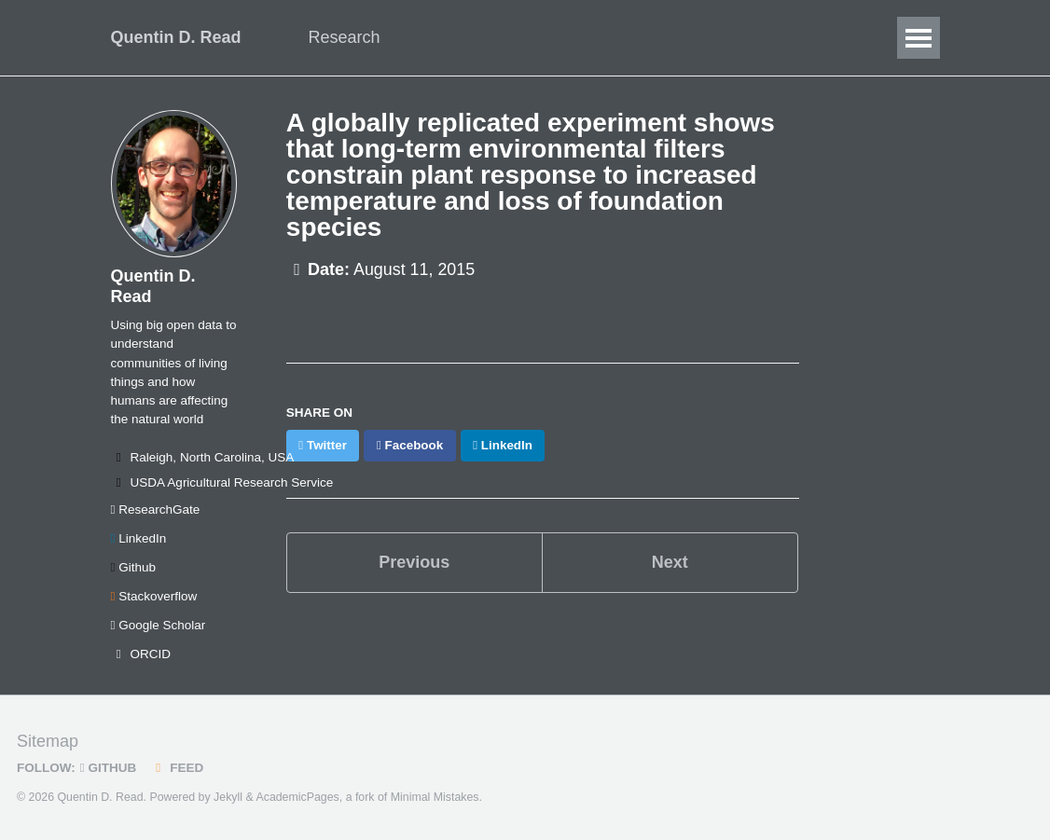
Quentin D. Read (176, 37)
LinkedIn (139, 538)
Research (344, 37)
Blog (731, 37)
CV (793, 37)
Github (133, 567)
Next (670, 563)
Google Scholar (158, 625)
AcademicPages (297, 797)
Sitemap (47, 741)
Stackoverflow (154, 596)
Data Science (464, 37)
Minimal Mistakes (435, 797)
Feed (176, 768)
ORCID (141, 654)
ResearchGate (155, 509)
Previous (414, 563)
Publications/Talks (614, 37)
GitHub (108, 768)
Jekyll (228, 797)
